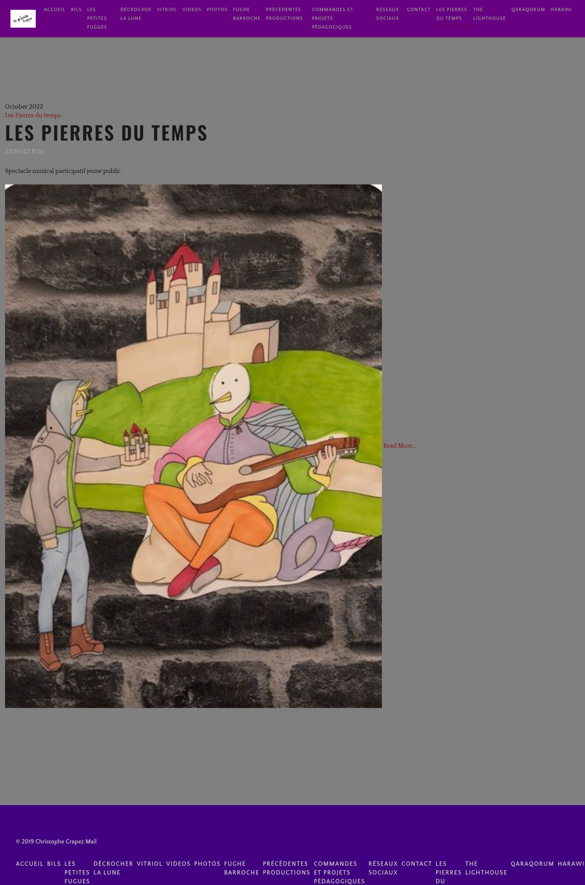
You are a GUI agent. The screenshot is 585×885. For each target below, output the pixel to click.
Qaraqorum (528, 9)
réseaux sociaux (387, 14)
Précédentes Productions (284, 14)
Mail (91, 841)
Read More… (399, 445)
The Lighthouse (489, 14)
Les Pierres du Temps (106, 132)
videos (192, 9)
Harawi (561, 9)
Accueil (54, 9)
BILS (76, 9)
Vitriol (167, 9)
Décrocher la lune (135, 14)
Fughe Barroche (247, 14)
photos (217, 9)
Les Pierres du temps (451, 14)
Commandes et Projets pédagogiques (333, 18)
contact (419, 9)
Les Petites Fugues (97, 18)
